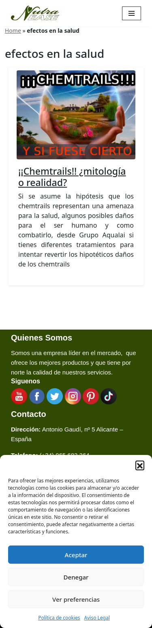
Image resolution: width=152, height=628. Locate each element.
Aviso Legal (97, 617)
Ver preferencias (76, 599)
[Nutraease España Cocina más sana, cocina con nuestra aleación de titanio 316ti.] (35, 13)
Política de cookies (59, 617)
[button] (140, 465)
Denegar (76, 577)
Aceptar (76, 555)
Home (13, 30)
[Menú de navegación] (131, 13)
